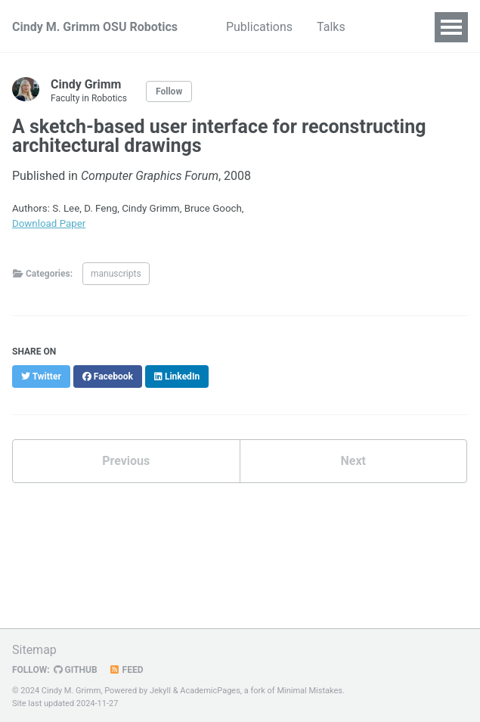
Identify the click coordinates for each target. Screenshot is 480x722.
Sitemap (34, 650)
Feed (126, 670)
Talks (331, 27)
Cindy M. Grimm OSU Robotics (95, 27)
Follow (169, 91)
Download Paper (48, 223)
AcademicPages (210, 691)
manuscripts (116, 273)
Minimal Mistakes (309, 691)
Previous (126, 461)
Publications (259, 27)
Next (353, 461)
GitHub (76, 670)
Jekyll (160, 691)
